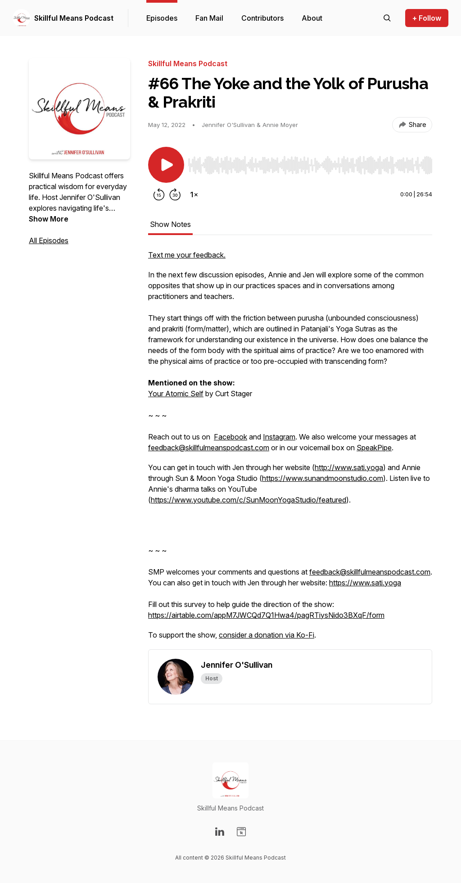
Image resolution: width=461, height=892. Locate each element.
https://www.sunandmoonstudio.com (322, 478)
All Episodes (48, 240)
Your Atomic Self (175, 393)
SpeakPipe (374, 447)
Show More (48, 218)
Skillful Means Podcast (73, 18)
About (312, 18)
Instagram (279, 436)
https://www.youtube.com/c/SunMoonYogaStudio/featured (248, 499)
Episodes (161, 18)
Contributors (262, 18)
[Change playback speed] (194, 194)
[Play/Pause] (166, 165)
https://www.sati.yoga (365, 582)
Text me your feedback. (187, 254)
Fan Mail (209, 18)
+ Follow (426, 18)
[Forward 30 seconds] (175, 194)
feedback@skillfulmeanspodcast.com (208, 447)
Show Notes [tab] (170, 224)
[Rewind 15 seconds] (159, 194)
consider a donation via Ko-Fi (266, 634)
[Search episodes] (387, 18)
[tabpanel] (290, 449)
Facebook (230, 436)
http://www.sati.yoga (349, 467)
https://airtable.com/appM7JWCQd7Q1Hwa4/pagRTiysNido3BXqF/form (266, 615)
